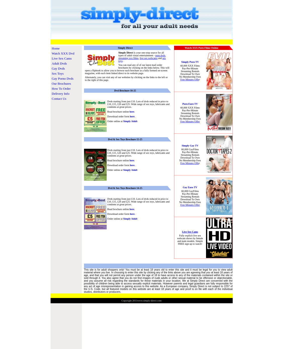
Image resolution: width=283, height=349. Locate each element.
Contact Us (59, 99)
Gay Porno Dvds (63, 78)
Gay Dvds (58, 68)
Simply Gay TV (190, 145)
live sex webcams (149, 58)
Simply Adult (130, 121)
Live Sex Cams (62, 58)
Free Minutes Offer (190, 121)
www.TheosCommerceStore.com (269, 304)
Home (56, 48)
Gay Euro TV (190, 187)
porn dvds (160, 55)
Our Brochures (61, 83)
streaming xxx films (128, 58)
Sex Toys (58, 73)
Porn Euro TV (190, 104)
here (132, 111)
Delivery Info (60, 93)
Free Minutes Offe (189, 79)
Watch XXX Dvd (63, 53)
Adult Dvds (59, 63)
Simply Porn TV (190, 62)
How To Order (61, 88)
